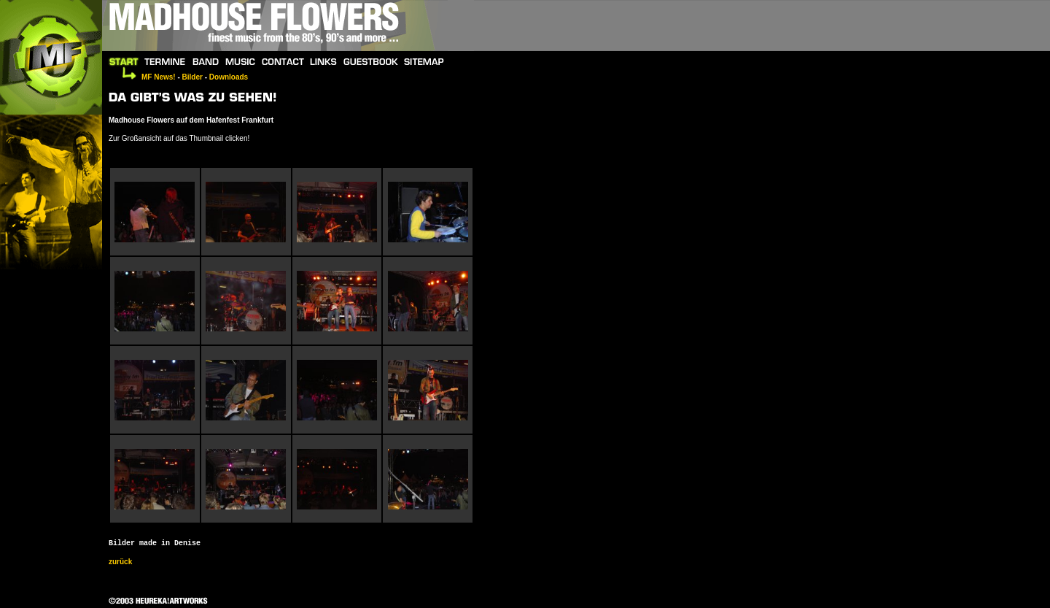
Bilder (192, 77)
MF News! (158, 77)
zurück (120, 562)
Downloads (228, 77)
